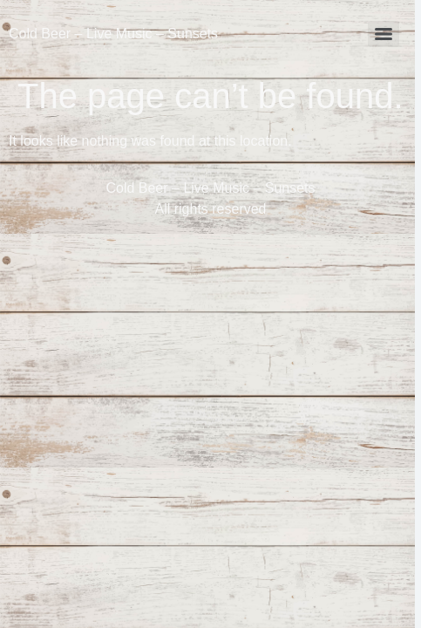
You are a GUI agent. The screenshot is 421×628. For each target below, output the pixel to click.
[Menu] (383, 34)
